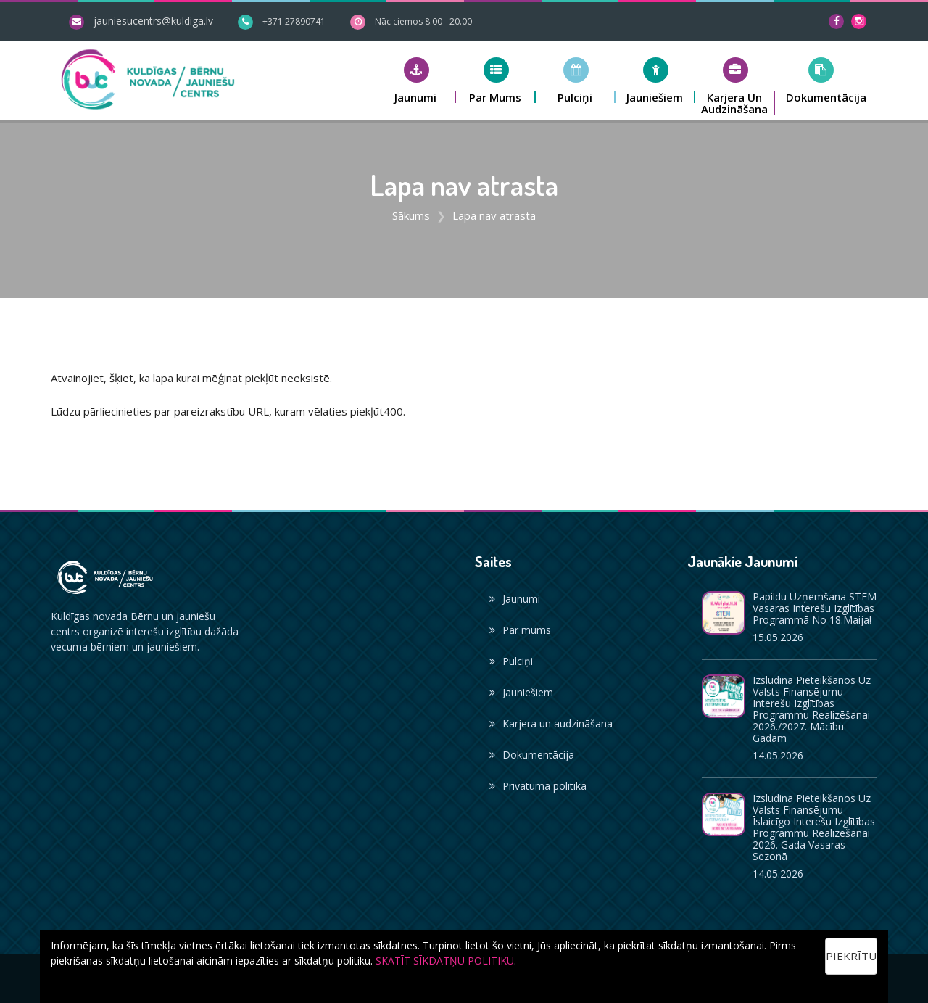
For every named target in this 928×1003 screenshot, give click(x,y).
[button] (416, 80)
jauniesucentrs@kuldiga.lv (153, 21)
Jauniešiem (521, 692)
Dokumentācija (531, 754)
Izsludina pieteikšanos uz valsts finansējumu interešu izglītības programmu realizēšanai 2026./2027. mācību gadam (812, 709)
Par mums (520, 630)
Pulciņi (511, 661)
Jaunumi (514, 599)
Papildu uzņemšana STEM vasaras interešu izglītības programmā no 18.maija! (815, 608)
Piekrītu (851, 956)
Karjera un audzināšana (551, 723)
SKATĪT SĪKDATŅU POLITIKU (445, 960)
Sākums (411, 215)
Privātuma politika (538, 786)
